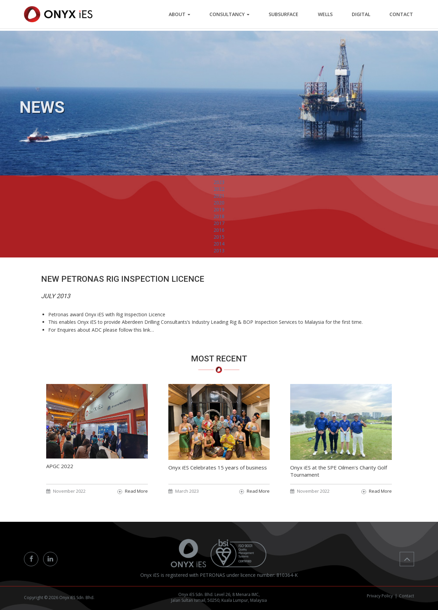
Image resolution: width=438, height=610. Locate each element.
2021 (219, 208)
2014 (219, 256)
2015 (219, 250)
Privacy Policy (380, 596)
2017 (219, 236)
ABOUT (191, 15)
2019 (219, 222)
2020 (219, 215)
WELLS (330, 15)
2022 (219, 202)
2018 (219, 229)
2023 (219, 195)
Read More (136, 491)
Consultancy (239, 15)
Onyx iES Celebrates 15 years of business (217, 467)
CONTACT (402, 15)
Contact (406, 596)
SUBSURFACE (291, 15)
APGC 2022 (59, 466)
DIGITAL (364, 15)
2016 (219, 243)
